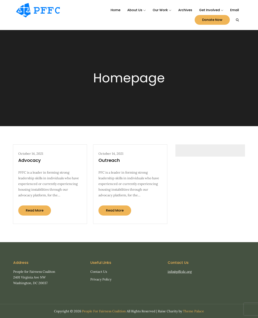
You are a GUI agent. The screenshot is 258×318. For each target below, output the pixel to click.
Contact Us (98, 272)
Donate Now (212, 19)
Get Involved (211, 10)
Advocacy (29, 160)
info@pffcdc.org (180, 272)
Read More (34, 210)
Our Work (162, 10)
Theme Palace (193, 311)
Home (115, 10)
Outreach (109, 160)
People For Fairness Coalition (104, 311)
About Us (136, 10)
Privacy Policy (100, 279)
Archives (185, 10)
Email (234, 10)
